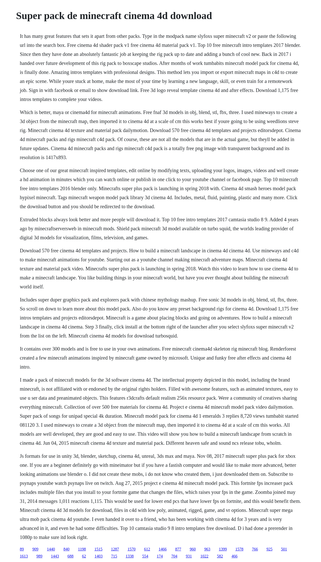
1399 (223, 549)
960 (193, 549)
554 (145, 556)
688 (70, 556)
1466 (162, 549)
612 (147, 549)
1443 (55, 556)
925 (269, 549)
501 (284, 549)
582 (220, 556)
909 (35, 549)
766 (255, 549)
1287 (115, 549)
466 (234, 556)
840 (66, 549)
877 (178, 549)
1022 (204, 556)
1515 (98, 549)
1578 (239, 549)
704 (174, 556)
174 (160, 556)
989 (39, 556)
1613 (24, 556)
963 (207, 549)
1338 (130, 556)
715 (114, 556)
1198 (82, 549)
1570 (131, 549)
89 (22, 549)
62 (84, 556)
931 (189, 556)
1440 (51, 549)
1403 (99, 556)
